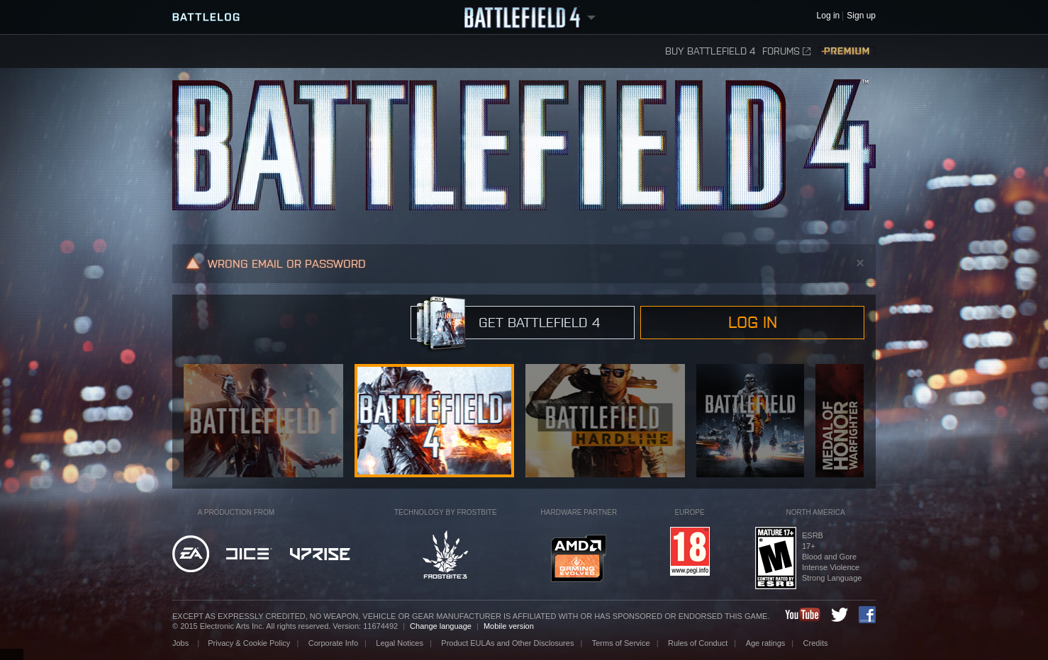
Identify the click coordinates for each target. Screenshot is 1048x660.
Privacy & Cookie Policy (249, 643)
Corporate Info (333, 643)
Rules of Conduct (698, 643)
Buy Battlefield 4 (710, 51)
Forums (786, 51)
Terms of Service (621, 643)
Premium (847, 51)
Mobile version (509, 626)
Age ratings (766, 643)
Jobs (181, 643)
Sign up (861, 16)
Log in (752, 322)
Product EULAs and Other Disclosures (507, 643)
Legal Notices (399, 643)
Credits (815, 643)
